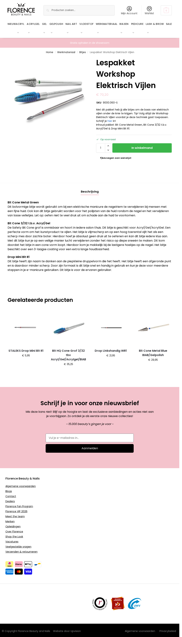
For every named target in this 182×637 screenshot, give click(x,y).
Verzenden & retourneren (21, 550)
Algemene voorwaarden (20, 484)
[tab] (90, 189)
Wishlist (149, 10)
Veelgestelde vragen (18, 544)
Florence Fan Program (19, 504)
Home (49, 50)
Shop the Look (14, 534)
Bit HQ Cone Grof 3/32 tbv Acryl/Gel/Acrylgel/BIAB (68, 353)
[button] (166, 10)
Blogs (8, 489)
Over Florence (14, 529)
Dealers (10, 499)
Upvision (76, 629)
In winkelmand (142, 146)
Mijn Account (129, 10)
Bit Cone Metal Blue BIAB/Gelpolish (153, 351)
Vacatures (11, 539)
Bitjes (82, 50)
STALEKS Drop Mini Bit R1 (25, 349)
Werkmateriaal (66, 50)
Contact (10, 494)
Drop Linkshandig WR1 (111, 349)
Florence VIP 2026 (16, 509)
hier (110, 119)
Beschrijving (90, 190)
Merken (10, 519)
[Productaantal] (100, 146)
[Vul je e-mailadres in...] (90, 436)
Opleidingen (13, 524)
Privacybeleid (167, 629)
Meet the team (15, 514)
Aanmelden (90, 446)
